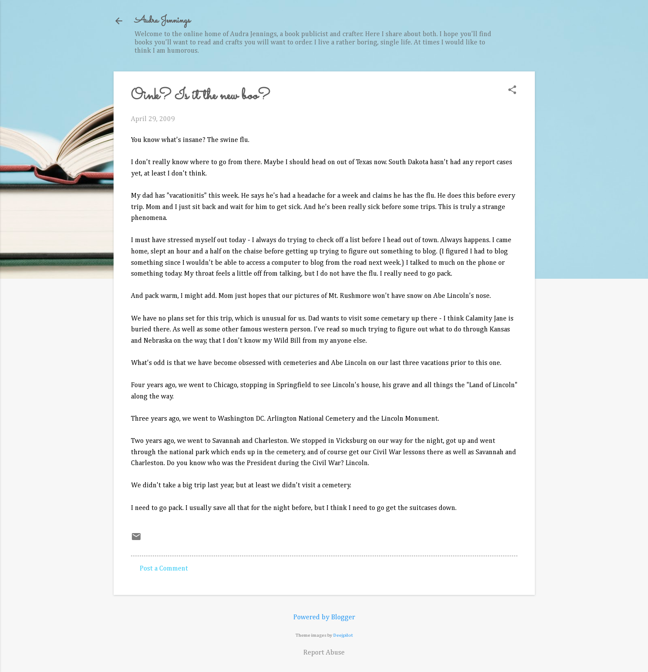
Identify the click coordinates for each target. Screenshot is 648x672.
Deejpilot (343, 635)
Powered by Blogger (324, 617)
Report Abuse (324, 652)
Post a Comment (164, 568)
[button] (512, 90)
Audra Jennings (162, 20)
